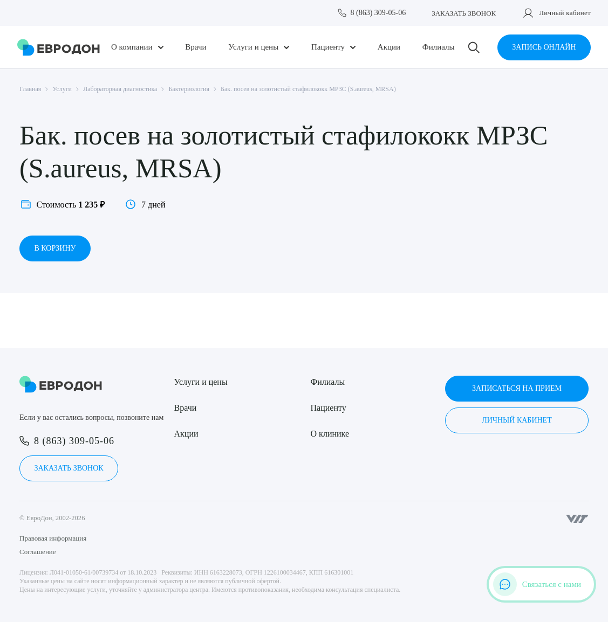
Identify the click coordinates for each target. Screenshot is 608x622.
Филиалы (438, 47)
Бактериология (188, 89)
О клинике (330, 433)
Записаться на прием (517, 388)
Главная (30, 89)
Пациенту (328, 47)
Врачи (195, 47)
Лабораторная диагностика (120, 89)
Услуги (62, 89)
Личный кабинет (565, 13)
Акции (389, 47)
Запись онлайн (544, 47)
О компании (132, 47)
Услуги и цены (253, 47)
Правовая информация (52, 538)
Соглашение (37, 551)
